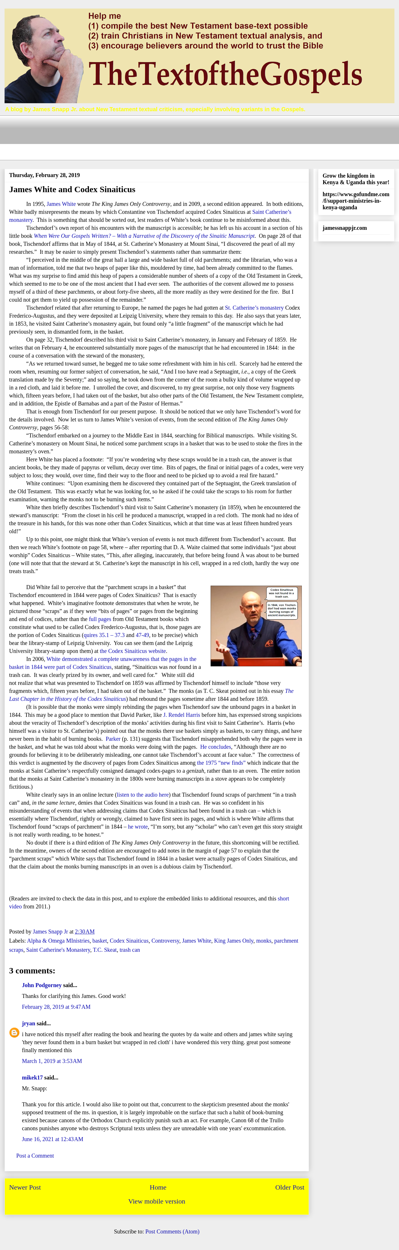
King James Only (233, 941)
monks (263, 941)
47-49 (142, 635)
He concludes (215, 747)
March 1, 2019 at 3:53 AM (52, 1061)
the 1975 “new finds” (221, 763)
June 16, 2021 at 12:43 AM (52, 1139)
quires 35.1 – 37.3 (104, 635)
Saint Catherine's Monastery (58, 950)
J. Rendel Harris (181, 715)
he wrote (138, 826)
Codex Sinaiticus (129, 941)
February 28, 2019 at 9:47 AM (56, 1007)
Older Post (289, 1187)
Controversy (165, 941)
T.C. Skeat (105, 950)
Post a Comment (35, 1155)
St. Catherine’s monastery (254, 308)
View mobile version (156, 1201)
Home (158, 1187)
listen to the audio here (143, 795)
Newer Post (25, 1187)
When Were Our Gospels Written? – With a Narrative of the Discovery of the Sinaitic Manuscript (144, 236)
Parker (113, 739)
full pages (100, 619)
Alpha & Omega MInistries (58, 941)
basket (99, 941)
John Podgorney (42, 985)
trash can (130, 950)
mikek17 (32, 1077)
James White (61, 204)
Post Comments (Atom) (172, 1231)
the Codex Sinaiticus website (133, 651)
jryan (28, 1023)
